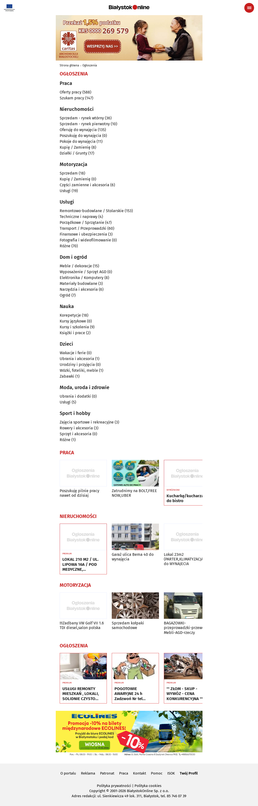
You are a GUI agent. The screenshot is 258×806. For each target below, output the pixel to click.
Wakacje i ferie (73, 353)
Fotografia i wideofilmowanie (85, 240)
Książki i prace (72, 333)
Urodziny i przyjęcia (77, 364)
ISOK (171, 773)
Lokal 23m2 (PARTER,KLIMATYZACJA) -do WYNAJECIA (185, 559)
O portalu (68, 773)
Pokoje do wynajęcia (78, 141)
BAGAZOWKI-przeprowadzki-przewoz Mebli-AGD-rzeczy (185, 628)
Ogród (65, 295)
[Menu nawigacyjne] (249, 8)
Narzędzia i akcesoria (79, 289)
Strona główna (69, 65)
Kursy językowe (73, 321)
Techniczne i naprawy (78, 216)
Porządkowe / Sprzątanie (82, 222)
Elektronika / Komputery (81, 277)
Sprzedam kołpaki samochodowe (128, 625)
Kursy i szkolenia (74, 327)
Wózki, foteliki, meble (79, 370)
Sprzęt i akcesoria (75, 434)
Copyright (97, 791)
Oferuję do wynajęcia (78, 129)
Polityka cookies (148, 786)
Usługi (65, 190)
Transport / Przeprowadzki (83, 228)
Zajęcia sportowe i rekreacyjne (87, 422)
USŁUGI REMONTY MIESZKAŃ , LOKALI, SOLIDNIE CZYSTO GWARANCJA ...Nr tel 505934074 (80, 693)
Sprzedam (69, 173)
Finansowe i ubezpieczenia (83, 234)
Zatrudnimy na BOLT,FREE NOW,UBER (134, 493)
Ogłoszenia (89, 65)
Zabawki (67, 376)
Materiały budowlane (78, 283)
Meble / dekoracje (76, 266)
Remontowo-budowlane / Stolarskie (92, 210)
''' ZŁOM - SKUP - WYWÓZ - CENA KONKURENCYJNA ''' (185, 693)
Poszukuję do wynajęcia (80, 135)
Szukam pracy (72, 98)
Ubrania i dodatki (75, 396)
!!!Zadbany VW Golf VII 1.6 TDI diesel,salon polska (82, 625)
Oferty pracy (70, 92)
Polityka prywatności (114, 786)
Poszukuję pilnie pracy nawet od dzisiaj (79, 493)
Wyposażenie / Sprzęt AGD (83, 271)
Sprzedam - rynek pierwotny (85, 124)
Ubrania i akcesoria (77, 358)
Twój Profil (189, 773)
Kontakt (139, 773)
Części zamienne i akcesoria (84, 185)
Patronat (107, 773)
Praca (123, 773)
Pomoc (156, 773)
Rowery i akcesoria (76, 428)
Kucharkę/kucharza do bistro (185, 498)
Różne (65, 246)
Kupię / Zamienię (75, 147)
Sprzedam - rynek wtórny (82, 118)
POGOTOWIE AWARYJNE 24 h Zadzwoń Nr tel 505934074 (128, 693)
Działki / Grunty (73, 153)
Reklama (88, 773)
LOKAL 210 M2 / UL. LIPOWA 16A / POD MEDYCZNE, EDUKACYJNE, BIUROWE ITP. (80, 564)
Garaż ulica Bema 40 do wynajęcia (133, 556)
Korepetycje (70, 315)
